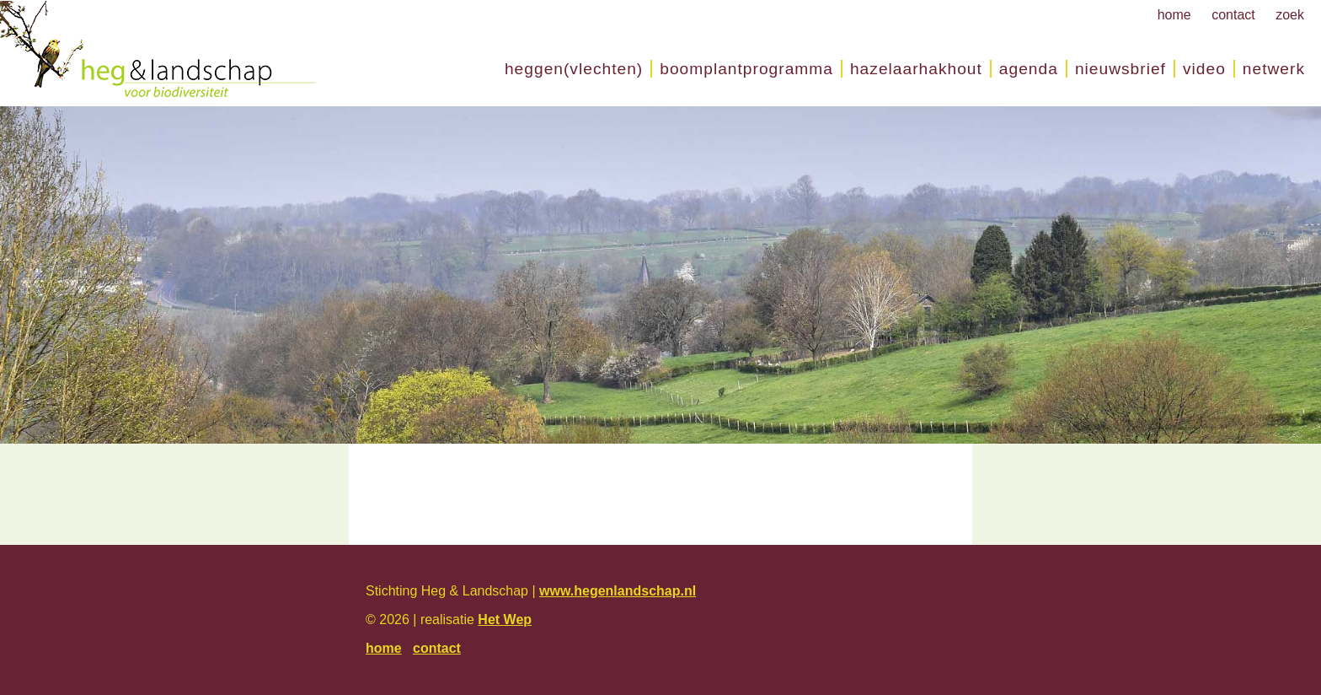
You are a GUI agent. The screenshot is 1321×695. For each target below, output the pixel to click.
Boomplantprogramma (746, 69)
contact (1233, 15)
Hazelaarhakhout (916, 69)
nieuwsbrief (1120, 69)
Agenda (1028, 69)
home (1174, 15)
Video (1204, 69)
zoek (1290, 15)
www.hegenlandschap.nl (617, 591)
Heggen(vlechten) (574, 69)
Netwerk (1274, 69)
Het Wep (505, 619)
